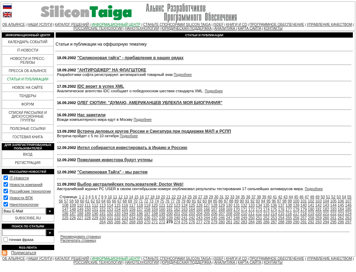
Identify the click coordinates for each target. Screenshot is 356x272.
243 (199, 218)
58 (72, 201)
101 (303, 201)
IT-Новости (19, 178)
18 (152, 197)
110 (80, 205)
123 (177, 205)
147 (65, 209)
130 (229, 205)
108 (65, 205)
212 (259, 213)
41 (275, 197)
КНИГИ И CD (236, 24)
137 (281, 205)
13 (126, 197)
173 (259, 209)
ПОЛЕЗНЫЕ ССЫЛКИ (27, 129)
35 (243, 197)
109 (73, 205)
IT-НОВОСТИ (27, 50)
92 (252, 201)
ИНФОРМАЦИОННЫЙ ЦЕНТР (115, 24)
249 (244, 218)
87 (226, 201)
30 (216, 197)
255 (288, 218)
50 (323, 197)
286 (266, 222)
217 (296, 213)
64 (103, 201)
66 (114, 201)
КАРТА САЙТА (249, 28)
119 (147, 205)
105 (333, 201)
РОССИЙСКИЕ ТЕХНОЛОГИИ (97, 28)
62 (93, 201)
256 (296, 218)
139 (296, 205)
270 (147, 222)
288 (281, 222)
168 (221, 209)
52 (333, 197)
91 (247, 201)
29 (211, 197)
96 (274, 201)
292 (311, 222)
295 (333, 222)
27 (200, 197)
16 (142, 197)
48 (312, 197)
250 (251, 218)
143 (326, 205)
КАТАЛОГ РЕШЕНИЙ (72, 24)
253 (273, 218)
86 (220, 201)
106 (341, 201)
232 (117, 218)
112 (95, 205)
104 (326, 201)
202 (184, 213)
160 (162, 209)
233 (125, 218)
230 (102, 218)
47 (307, 197)
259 (318, 218)
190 (95, 213)
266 (117, 222)
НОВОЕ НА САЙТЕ (27, 88)
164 (192, 209)
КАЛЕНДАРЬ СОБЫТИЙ (27, 42)
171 (244, 209)
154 (117, 209)
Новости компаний (25, 184)
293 (318, 222)
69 (130, 201)
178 (296, 209)
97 (279, 201)
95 (268, 201)
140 (303, 205)
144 (333, 205)
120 (155, 205)
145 (341, 205)
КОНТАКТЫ (273, 28)
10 (110, 197)
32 (227, 197)
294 (326, 222)
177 (288, 209)
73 (151, 201)
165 (199, 209)
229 (95, 218)
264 (102, 222)
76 (167, 201)
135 (266, 205)
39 (264, 197)
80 (188, 201)
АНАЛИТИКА (225, 28)
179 (303, 209)
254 (281, 218)
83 (204, 201)
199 (162, 213)
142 (318, 205)
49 (317, 197)
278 (207, 222)
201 (177, 213)
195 (132, 213)
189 (87, 213)
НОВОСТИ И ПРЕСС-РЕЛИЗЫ (27, 60)
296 (341, 222)
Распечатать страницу (78, 240)
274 (177, 222)
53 (339, 197)
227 (80, 218)
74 (157, 201)
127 (207, 205)
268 (132, 222)
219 (311, 213)
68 (125, 201)
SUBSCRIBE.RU (28, 218)
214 (273, 213)
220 (318, 213)
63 (98, 201)
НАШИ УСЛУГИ (39, 24)
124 (184, 205)
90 (242, 201)
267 (125, 222)
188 (80, 213)
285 (259, 222)
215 (281, 213)
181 (318, 209)
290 (296, 222)
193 (117, 213)
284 (251, 222)
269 (140, 222)
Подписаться (23, 252)
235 (140, 218)
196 (140, 213)
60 (82, 201)
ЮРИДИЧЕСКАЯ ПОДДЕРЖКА (187, 28)
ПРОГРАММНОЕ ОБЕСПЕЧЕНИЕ (277, 24)
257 (303, 218)
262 (341, 218)
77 (173, 201)
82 (199, 201)
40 (269, 197)
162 (177, 209)
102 (311, 201)
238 (162, 218)
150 (87, 209)
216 (288, 213)
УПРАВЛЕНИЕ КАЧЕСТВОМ (329, 24)
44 (291, 197)
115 (117, 205)
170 (236, 209)
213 (266, 213)
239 (170, 218)
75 (162, 201)
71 (141, 201)
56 (61, 201)
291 (303, 222)
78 (178, 201)
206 (214, 213)
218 (303, 213)
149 (80, 209)
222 (333, 213)
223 (341, 213)
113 (102, 205)
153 (110, 209)
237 (155, 218)
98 (284, 201)
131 (236, 205)
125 (192, 205)
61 (88, 201)
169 (229, 209)
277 (199, 222)
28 (205, 197)
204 (199, 213)
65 (109, 201)
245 (214, 218)
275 (184, 222)
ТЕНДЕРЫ (27, 96)
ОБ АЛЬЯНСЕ (13, 24)
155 (125, 209)
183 (333, 209)
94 (263, 201)
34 (237, 197)
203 (192, 213)
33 (232, 197)
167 (214, 209)
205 (207, 213)
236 (147, 218)
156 (132, 209)
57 (66, 201)
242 (192, 218)
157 (140, 209)
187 (73, 213)
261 (333, 218)
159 (155, 209)
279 (214, 222)
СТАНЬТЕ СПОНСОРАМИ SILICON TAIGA (177, 24)
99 (290, 201)
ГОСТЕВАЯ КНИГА (28, 137)
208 (229, 213)
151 (95, 209)
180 (311, 209)
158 (147, 209)
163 (184, 209)
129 (221, 205)
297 (348, 222)
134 (259, 205)
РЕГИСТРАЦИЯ (27, 163)
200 (170, 213)
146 (348, 205)
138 (288, 205)
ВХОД (27, 154)
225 (65, 218)
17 (147, 197)
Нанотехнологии (23, 204)
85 (215, 201)
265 (110, 222)
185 (348, 209)
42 (280, 197)
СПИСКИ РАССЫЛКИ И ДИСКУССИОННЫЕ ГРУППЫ (28, 116)
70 (135, 201)
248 (236, 218)
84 (210, 201)
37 (253, 197)
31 (221, 197)
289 (288, 222)
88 (231, 201)
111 (87, 205)
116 (125, 205)
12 (120, 197)
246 (221, 218)
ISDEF (218, 24)
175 (273, 209)
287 (273, 222)
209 (236, 213)
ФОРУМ (27, 104)
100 (296, 201)
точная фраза (21, 240)
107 (348, 201)
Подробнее (183, 75)
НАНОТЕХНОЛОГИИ (142, 28)
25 (189, 197)
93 (258, 201)
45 (296, 197)
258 (311, 218)
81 (194, 201)
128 (214, 205)
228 (87, 218)
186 (65, 213)
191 (102, 213)
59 (77, 201)
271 (155, 222)
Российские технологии (30, 191)
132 (244, 205)
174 (266, 209)
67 (119, 201)
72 (146, 201)
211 (251, 213)
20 (163, 197)
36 (248, 197)
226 (73, 218)
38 (259, 197)
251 (259, 218)
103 (318, 201)
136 (273, 205)
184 (341, 209)
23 (179, 197)
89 (236, 201)
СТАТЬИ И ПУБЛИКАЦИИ (27, 79)
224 (348, 213)
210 (244, 213)
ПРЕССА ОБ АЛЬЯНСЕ (28, 71)
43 (285, 197)
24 (184, 197)
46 (301, 197)
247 (229, 218)
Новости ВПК (21, 198)
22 (173, 197)
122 (170, 205)
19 (158, 197)
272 (162, 222)
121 (162, 205)
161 (170, 209)
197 (147, 213)
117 (132, 205)
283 (244, 222)
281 (229, 222)
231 (110, 218)
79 (183, 201)
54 (344, 197)
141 (311, 205)
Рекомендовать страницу (80, 237)
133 (251, 205)
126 (199, 205)
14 (131, 197)
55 (349, 197)
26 (195, 197)
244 (207, 218)
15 (136, 197)
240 (177, 218)
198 (155, 213)
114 (110, 205)
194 (125, 213)
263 (348, 218)
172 (251, 209)
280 (221, 222)
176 (281, 209)
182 (326, 209)
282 (236, 222)
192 (110, 213)
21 (168, 197)
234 (132, 218)
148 (73, 209)
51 (328, 197)
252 (266, 218)
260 (326, 218)
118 (140, 205)
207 (221, 213)
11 (115, 197)
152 (102, 209)
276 (192, 222)
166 (207, 209)
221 (326, 213)
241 (184, 218)
